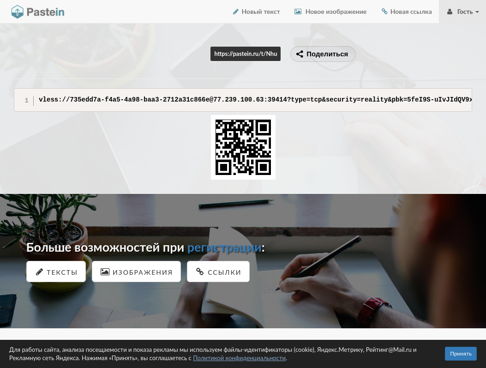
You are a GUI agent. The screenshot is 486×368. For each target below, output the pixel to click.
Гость (462, 11)
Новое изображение (330, 11)
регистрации (224, 246)
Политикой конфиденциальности (239, 358)
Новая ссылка (406, 11)
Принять (461, 353)
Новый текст (256, 11)
